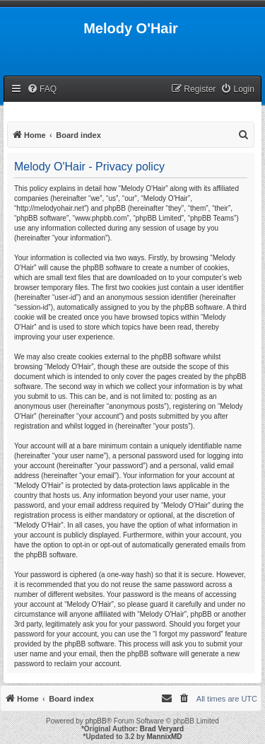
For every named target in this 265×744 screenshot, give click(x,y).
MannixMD (164, 736)
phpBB (96, 721)
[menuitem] (42, 89)
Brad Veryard (162, 729)
